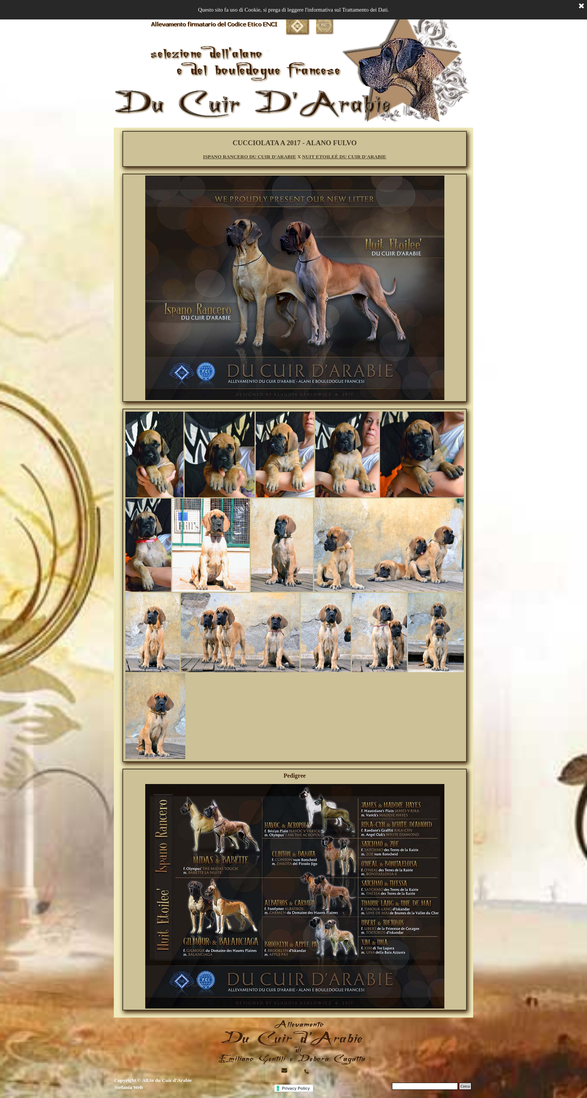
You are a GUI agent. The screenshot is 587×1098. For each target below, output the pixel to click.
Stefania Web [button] (129, 1087)
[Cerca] (425, 1086)
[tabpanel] (294, 149)
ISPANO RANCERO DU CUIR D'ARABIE (249, 156)
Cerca (465, 1086)
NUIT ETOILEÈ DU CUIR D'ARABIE (344, 156)
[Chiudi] (581, 6)
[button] (306, 1071)
